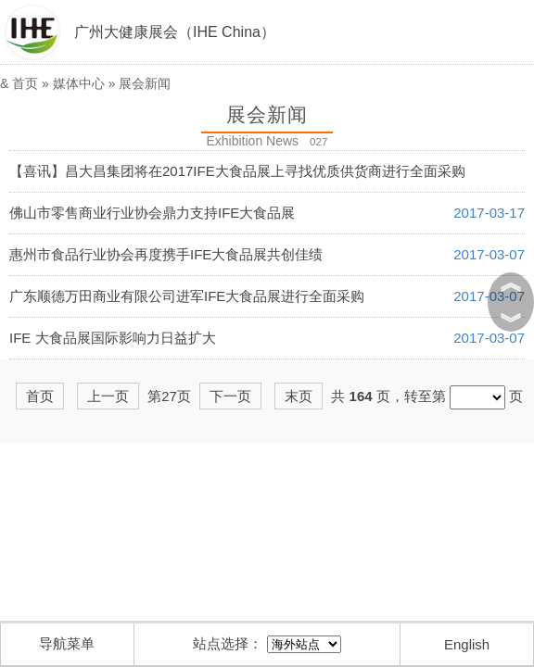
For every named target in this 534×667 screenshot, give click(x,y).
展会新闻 (145, 83)
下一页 (230, 396)
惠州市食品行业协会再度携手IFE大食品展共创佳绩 (166, 254)
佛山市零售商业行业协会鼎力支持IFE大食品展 (152, 212)
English (467, 644)
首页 (25, 83)
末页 (298, 396)
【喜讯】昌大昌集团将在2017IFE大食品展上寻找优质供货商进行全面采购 (237, 171)
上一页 (108, 396)
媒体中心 (79, 83)
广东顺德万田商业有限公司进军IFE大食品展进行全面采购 (186, 296)
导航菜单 (67, 643)
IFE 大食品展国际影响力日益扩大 (112, 338)
